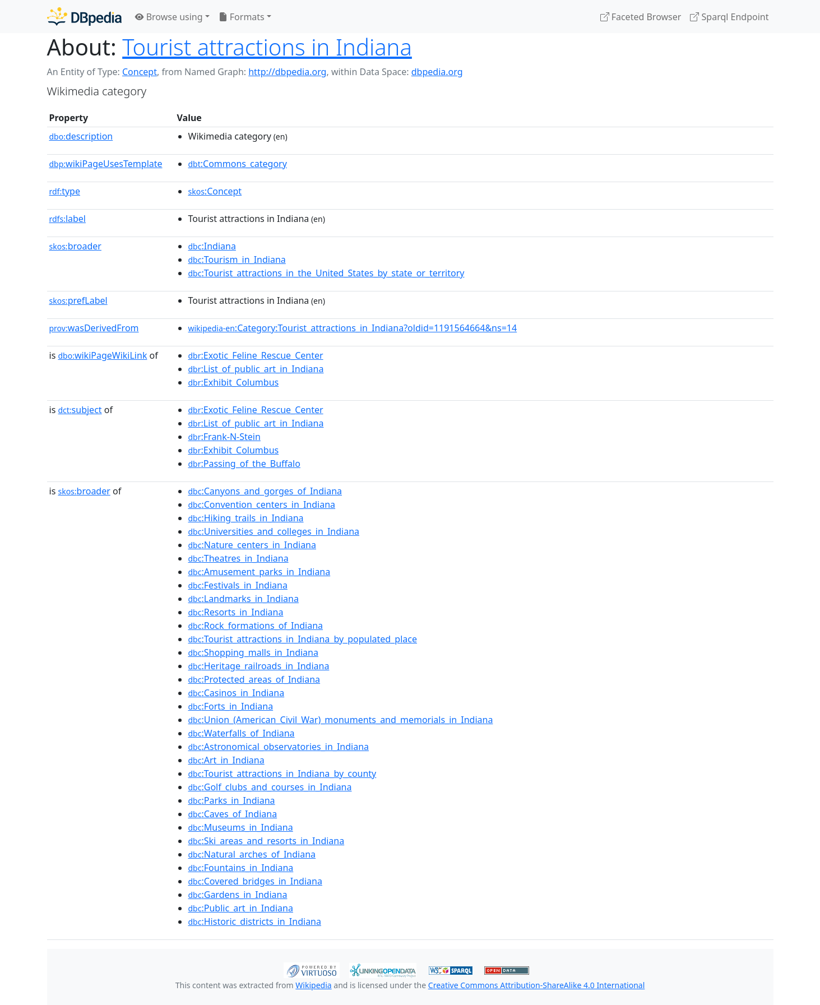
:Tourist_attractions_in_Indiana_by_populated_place (302, 639)
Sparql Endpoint (729, 17)
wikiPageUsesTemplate (106, 164)
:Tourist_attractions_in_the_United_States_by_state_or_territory (326, 273)
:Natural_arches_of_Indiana (252, 854)
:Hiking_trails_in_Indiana (246, 518)
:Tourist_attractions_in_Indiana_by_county (282, 773)
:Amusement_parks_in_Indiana (259, 572)
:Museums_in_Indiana (240, 827)
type (65, 191)
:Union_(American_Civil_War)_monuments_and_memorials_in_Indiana (340, 720)
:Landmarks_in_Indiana (243, 598)
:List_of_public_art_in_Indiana (256, 369)
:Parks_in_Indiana (231, 800)
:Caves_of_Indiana (232, 814)
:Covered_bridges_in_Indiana (255, 881)
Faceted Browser (641, 17)
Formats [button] (242, 17)
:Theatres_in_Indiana (238, 558)
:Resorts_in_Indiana (236, 612)
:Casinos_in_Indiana (236, 693)
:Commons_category (237, 164)
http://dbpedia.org (287, 72)
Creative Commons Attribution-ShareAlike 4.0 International (536, 985)
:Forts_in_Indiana (231, 706)
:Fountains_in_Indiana (241, 868)
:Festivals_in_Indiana (238, 585)
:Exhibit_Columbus (233, 382)
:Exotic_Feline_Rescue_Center (255, 355)
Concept (139, 72)
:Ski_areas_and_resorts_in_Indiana (266, 841)
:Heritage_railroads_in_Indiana (259, 666)
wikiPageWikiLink (102, 355)
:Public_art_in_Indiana (240, 908)
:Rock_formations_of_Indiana (255, 625)
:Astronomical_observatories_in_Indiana (278, 746)
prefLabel (78, 300)
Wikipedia (313, 985)
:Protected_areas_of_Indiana (254, 679)
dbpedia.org (437, 72)
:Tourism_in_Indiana (237, 259)
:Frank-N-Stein (224, 436)
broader (75, 246)
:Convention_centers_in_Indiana (262, 504)
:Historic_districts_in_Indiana (254, 921)
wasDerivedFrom (94, 328)
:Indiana (212, 246)
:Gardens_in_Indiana (238, 894)
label (67, 218)
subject (79, 410)
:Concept (215, 191)
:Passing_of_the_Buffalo (244, 463)
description (81, 136)
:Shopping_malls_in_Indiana (253, 652)
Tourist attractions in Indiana (267, 46)
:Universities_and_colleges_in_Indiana (274, 531)
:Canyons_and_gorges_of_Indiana (265, 491)
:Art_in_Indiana (226, 760)
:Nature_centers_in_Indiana (252, 545)
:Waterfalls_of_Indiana (241, 733)
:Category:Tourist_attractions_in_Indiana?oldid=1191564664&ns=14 (352, 328)
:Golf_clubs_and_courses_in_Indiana (270, 787)
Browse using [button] (169, 17)
